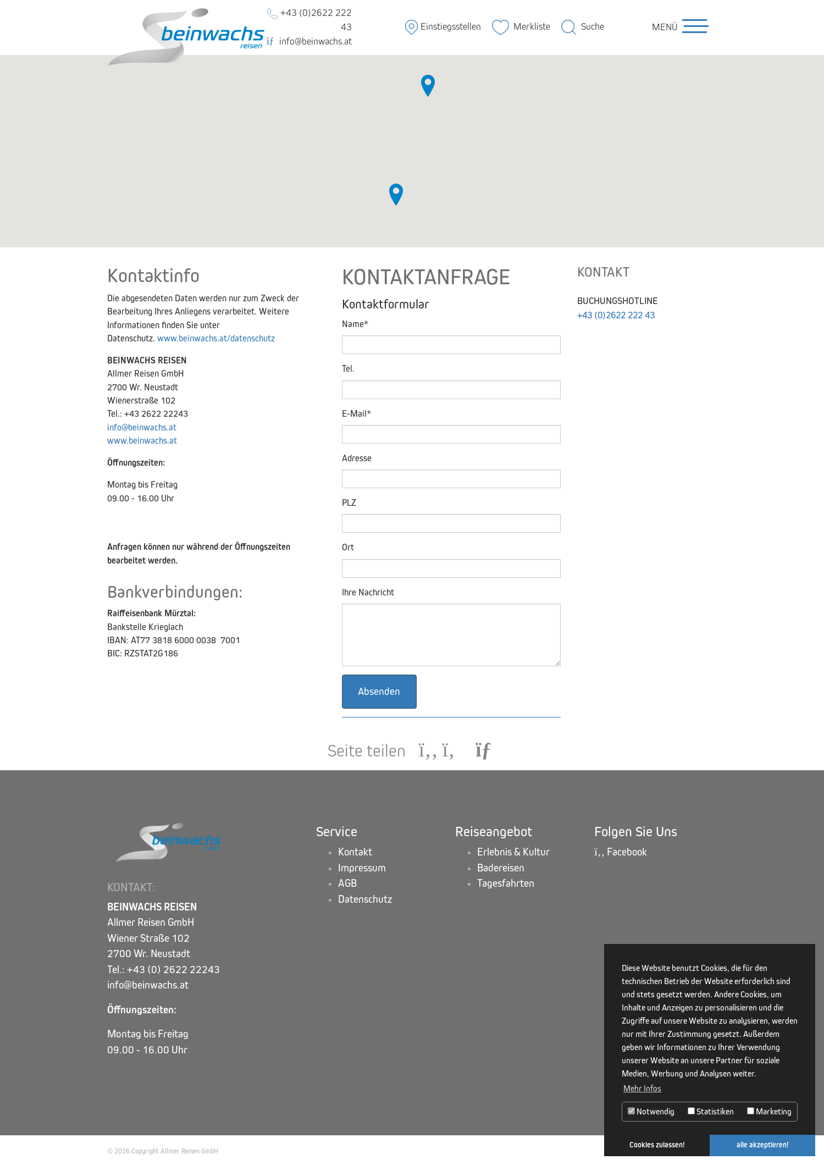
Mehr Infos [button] (642, 1088)
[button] (428, 86)
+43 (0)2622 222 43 (619, 315)
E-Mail (356, 413)
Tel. (348, 368)
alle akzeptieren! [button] (763, 1145)
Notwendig (651, 1111)
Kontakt (355, 852)
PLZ (349, 503)
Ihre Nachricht (368, 592)
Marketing (769, 1111)
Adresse (357, 458)
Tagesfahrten (505, 883)
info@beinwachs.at (309, 41)
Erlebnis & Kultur (513, 852)
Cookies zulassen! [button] (657, 1145)
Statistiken (711, 1111)
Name (355, 324)
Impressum (362, 868)
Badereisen (500, 868)
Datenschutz (365, 899)
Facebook (621, 852)
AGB (347, 883)
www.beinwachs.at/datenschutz (216, 338)
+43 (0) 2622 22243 (173, 969)
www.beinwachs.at (142, 440)
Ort (348, 548)
